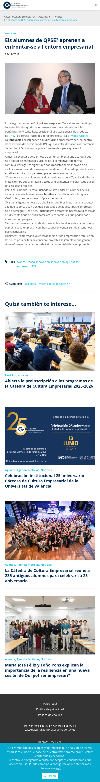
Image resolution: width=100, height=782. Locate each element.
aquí (58, 768)
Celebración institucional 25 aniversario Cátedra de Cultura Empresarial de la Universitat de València (44, 481)
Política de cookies (50, 715)
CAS (51, 742)
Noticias (10, 375)
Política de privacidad (50, 709)
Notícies (58, 16)
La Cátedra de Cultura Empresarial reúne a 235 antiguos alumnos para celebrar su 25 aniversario (47, 575)
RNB (11, 136)
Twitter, (42, 284)
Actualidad (44, 16)
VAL (59, 742)
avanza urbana (25, 262)
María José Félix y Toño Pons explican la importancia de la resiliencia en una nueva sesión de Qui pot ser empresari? (47, 670)
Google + (64, 284)
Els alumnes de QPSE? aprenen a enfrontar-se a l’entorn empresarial (41, 20)
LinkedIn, (53, 284)
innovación (43, 262)
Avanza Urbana (79, 136)
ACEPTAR (50, 776)
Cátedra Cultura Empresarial (19, 16)
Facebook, (30, 284)
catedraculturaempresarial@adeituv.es (50, 729)
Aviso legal (50, 703)
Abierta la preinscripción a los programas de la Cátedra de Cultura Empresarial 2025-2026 (49, 383)
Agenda (10, 470)
